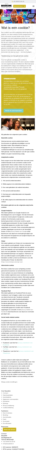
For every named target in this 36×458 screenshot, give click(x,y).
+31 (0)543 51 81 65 (18, 1)
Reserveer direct (19, 6)
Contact (5, 18)
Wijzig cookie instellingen (9, 382)
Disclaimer (6, 401)
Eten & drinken (7, 413)
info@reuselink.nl (8, 443)
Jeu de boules (7, 417)
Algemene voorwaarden (10, 399)
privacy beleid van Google (18, 231)
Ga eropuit (6, 421)
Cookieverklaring (8, 407)
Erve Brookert (7, 423)
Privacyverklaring (8, 405)
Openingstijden (8, 395)
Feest (4, 419)
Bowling (5, 415)
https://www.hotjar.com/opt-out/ (12, 262)
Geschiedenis (7, 397)
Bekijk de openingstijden (13, 110)
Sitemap (5, 403)
